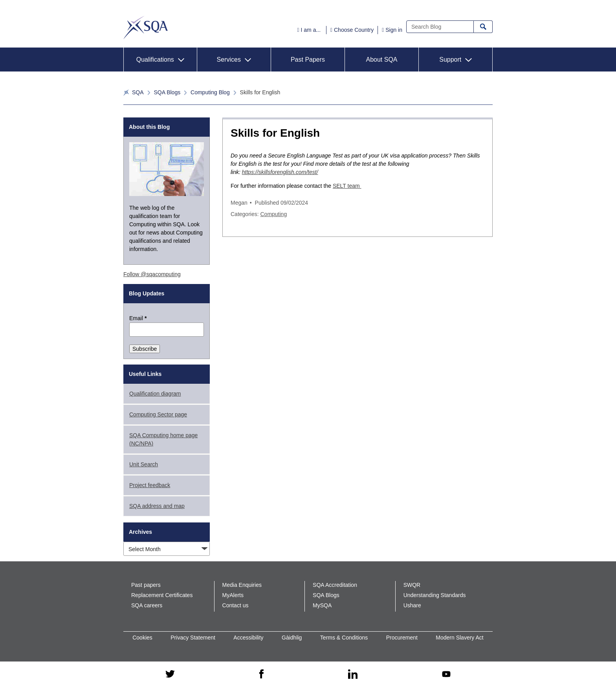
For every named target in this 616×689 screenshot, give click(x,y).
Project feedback (149, 485)
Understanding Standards (434, 595)
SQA (138, 92)
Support (450, 59)
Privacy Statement (192, 637)
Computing (273, 214)
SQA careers (146, 605)
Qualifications (155, 59)
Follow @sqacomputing (152, 274)
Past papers (146, 585)
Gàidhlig (292, 637)
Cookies (142, 637)
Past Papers (308, 59)
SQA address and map (157, 506)
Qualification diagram (155, 393)
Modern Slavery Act (459, 637)
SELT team (347, 186)
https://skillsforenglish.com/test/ (280, 172)
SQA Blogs (167, 92)
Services (229, 59)
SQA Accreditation (335, 585)
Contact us (235, 605)
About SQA (381, 59)
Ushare (412, 605)
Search (483, 26)
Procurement (402, 637)
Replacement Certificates (161, 595)
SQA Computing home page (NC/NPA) (163, 439)
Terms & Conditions (344, 637)
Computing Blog (210, 92)
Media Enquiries (242, 585)
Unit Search (143, 464)
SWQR (412, 585)
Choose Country (354, 30)
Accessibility (248, 637)
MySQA (322, 605)
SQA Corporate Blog (145, 27)
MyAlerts (233, 595)
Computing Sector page (158, 414)
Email (138, 318)
